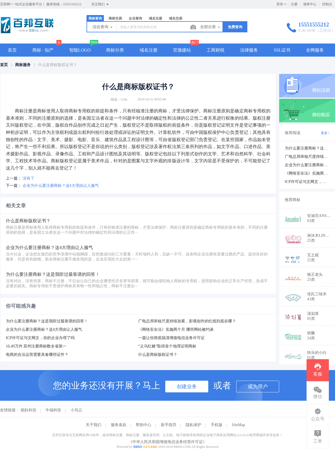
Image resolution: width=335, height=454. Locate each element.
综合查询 (103, 27)
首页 (12, 50)
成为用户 (258, 386)
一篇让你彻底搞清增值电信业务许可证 (171, 338)
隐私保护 (193, 425)
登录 (279, 4)
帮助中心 (143, 425)
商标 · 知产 (43, 50)
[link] (4, 65)
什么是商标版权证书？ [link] (57, 65)
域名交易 (175, 18)
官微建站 (182, 50)
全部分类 (210, 27)
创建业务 (187, 386)
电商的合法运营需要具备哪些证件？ (37, 354)
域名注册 (155, 18)
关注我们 (100, 4)
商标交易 (115, 18)
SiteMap (238, 425)
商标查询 (95, 18)
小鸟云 (76, 410)
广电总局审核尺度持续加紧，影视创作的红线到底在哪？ (187, 321)
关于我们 (93, 425)
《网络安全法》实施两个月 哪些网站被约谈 (176, 329)
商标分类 (115, 50)
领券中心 (310, 4)
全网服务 (315, 50)
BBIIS (137, 447)
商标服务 (23, 65)
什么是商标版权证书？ (157, 354)
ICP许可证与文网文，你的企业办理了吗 (40, 338)
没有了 (28, 178)
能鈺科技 (28, 410)
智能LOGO (79, 50)
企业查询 (135, 18)
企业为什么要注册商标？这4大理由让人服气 (61, 185)
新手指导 (168, 425)
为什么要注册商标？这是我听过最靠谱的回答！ (47, 321)
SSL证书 (282, 50)
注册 (294, 4)
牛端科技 (53, 410)
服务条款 (118, 425)
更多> (325, 133)
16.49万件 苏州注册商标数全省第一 (36, 346)
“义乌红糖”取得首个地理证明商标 (167, 346)
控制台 (327, 4)
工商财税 (215, 50)
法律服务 (249, 50)
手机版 (216, 425)
